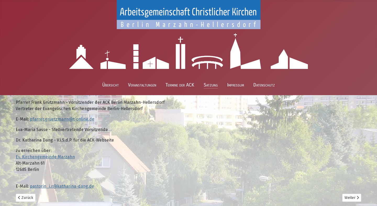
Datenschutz (264, 85)
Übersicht (110, 85)
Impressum (235, 85)
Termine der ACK (179, 85)
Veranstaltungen (142, 85)
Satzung (211, 85)
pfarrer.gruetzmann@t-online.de (62, 119)
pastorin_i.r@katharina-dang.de (62, 186)
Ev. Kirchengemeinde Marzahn (45, 156)
